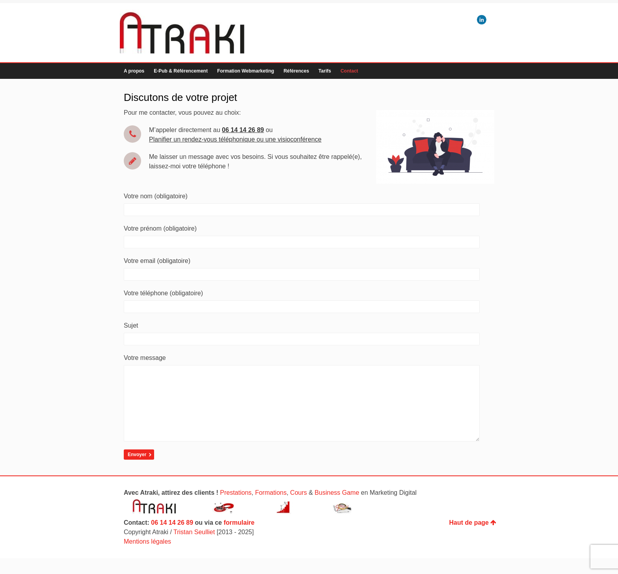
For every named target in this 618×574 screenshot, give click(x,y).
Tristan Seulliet (194, 547)
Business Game (337, 508)
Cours (298, 508)
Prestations (235, 508)
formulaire (238, 538)
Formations (271, 508)
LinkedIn (481, 19)
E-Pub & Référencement (181, 71)
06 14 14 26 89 (172, 538)
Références (296, 71)
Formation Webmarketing (245, 71)
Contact (349, 71)
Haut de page (472, 538)
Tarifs (324, 71)
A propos (134, 71)
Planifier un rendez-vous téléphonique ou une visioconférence (235, 139)
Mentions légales (147, 557)
